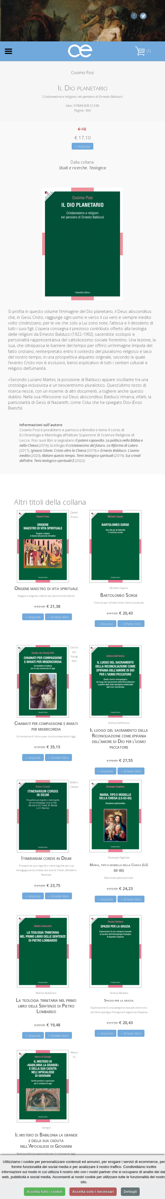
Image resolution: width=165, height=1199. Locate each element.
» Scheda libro (58, 617)
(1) (143, 51)
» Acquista (82, 146)
